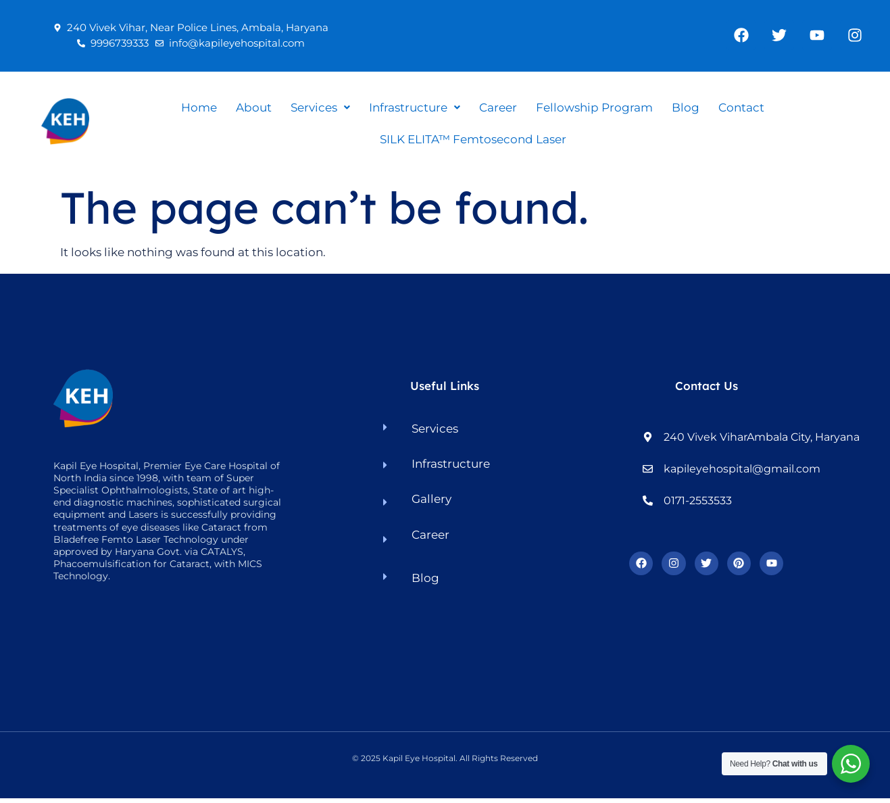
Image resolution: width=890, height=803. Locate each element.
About (254, 107)
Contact (741, 107)
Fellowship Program (594, 107)
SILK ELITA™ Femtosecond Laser (473, 139)
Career (498, 107)
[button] (320, 108)
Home (199, 107)
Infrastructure (414, 107)
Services (320, 107)
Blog (685, 107)
